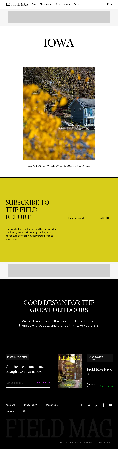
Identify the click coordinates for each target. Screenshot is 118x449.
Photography (46, 4)
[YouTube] (110, 405)
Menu (109, 4)
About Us (10, 405)
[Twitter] (89, 405)
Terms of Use (51, 405)
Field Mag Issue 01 (99, 371)
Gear (34, 4)
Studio (77, 4)
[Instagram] (81, 405)
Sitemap (10, 411)
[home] (17, 4)
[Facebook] (103, 405)
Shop (58, 4)
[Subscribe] (105, 218)
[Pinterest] (96, 405)
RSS (24, 411)
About (67, 4)
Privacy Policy (30, 405)
